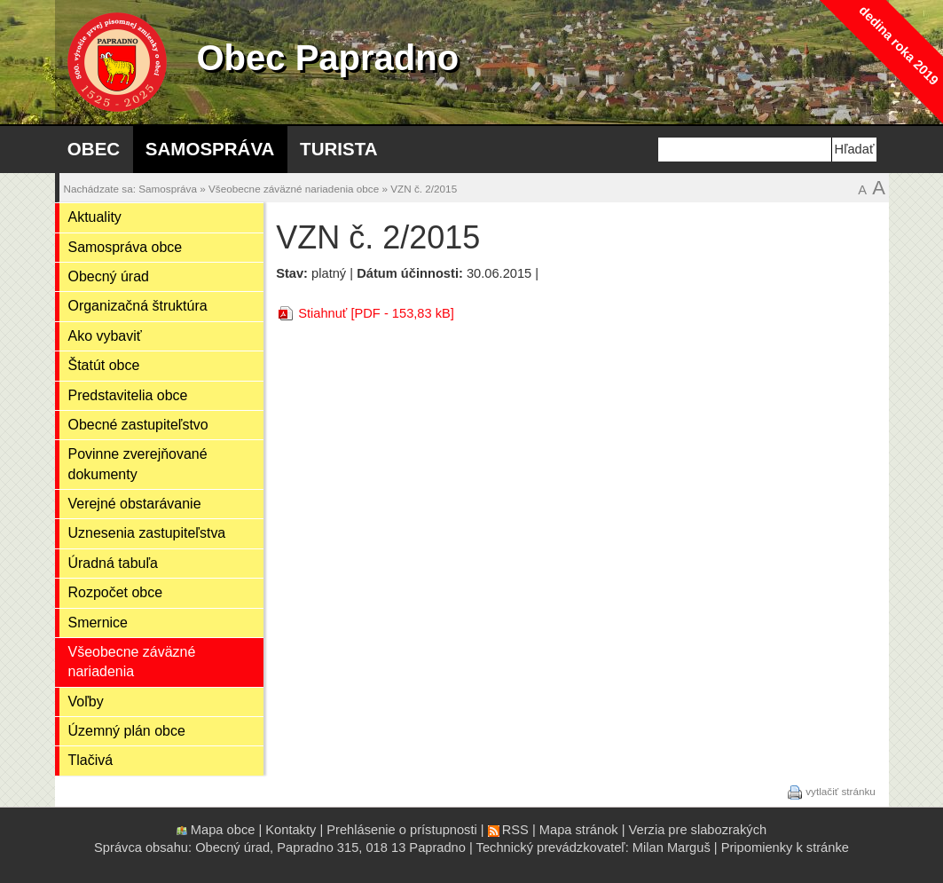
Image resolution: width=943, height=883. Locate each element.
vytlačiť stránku (840, 791)
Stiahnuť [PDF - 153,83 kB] (376, 313)
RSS (515, 830)
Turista (338, 148)
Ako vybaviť (105, 335)
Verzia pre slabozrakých (698, 830)
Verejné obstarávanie (134, 503)
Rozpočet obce (115, 592)
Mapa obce (223, 830)
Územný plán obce (126, 730)
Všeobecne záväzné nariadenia (132, 661)
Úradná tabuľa (113, 563)
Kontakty (290, 830)
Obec (93, 148)
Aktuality (95, 217)
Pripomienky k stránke (785, 847)
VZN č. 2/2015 (423, 188)
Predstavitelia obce (128, 395)
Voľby (86, 701)
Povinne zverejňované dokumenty (138, 463)
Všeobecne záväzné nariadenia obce (293, 188)
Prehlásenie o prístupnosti (401, 830)
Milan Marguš (672, 847)
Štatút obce (104, 365)
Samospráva (210, 148)
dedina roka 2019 (898, 45)
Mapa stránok (578, 830)
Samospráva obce (125, 247)
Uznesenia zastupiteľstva (147, 532)
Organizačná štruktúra (138, 305)
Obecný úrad (108, 276)
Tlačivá (91, 760)
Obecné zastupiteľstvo (138, 424)
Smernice (98, 622)
